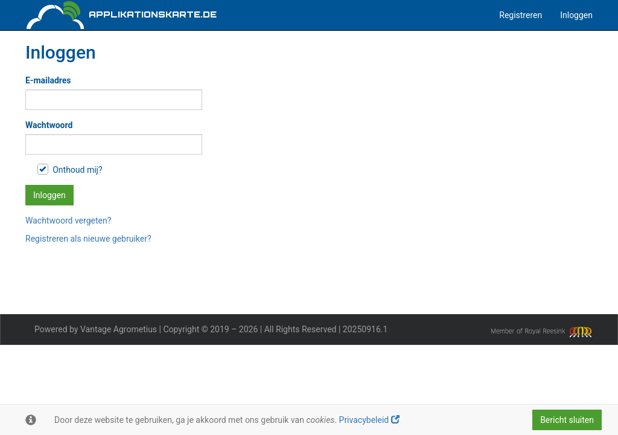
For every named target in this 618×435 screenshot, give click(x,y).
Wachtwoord (48, 125)
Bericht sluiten (567, 420)
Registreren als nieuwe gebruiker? (88, 238)
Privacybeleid (369, 420)
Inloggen (576, 15)
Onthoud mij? (70, 169)
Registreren (520, 15)
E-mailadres (48, 80)
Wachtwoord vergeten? (68, 220)
